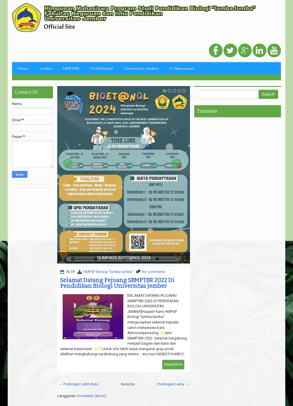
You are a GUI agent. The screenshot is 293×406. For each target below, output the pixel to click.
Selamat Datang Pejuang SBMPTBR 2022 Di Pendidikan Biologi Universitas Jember (117, 283)
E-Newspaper (182, 68)
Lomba (46, 68)
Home (23, 68)
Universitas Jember (141, 68)
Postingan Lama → (173, 384)
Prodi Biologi (102, 68)
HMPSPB (71, 68)
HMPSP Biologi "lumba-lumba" (108, 272)
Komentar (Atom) (92, 396)
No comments (153, 272)
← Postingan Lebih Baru (78, 384)
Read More (173, 364)
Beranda (128, 384)
